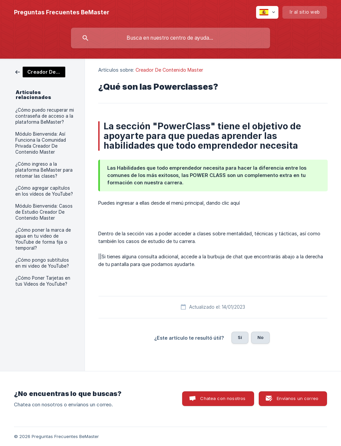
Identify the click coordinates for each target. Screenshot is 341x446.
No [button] (260, 337)
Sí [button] (240, 337)
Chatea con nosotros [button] (222, 398)
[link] (40, 71)
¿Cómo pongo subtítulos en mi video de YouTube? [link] (42, 263)
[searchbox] (170, 38)
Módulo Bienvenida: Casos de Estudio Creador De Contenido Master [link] (44, 212)
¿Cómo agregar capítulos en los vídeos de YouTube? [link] (44, 191)
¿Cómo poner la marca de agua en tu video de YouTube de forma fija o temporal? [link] (43, 239)
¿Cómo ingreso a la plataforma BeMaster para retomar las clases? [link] (44, 170)
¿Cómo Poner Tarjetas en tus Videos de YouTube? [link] (42, 281)
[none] (61, 12)
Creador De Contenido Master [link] (169, 70)
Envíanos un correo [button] (297, 398)
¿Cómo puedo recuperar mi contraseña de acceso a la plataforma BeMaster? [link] (44, 116)
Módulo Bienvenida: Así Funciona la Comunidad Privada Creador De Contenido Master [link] (40, 143)
